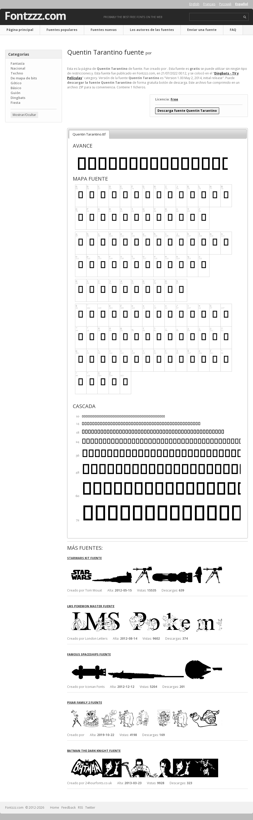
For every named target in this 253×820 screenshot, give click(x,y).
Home (54, 807)
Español (241, 4)
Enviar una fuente (202, 30)
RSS (80, 807)
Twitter (90, 807)
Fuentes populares (61, 30)
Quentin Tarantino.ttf (89, 134)
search (244, 17)
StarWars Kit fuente (84, 558)
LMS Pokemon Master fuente (90, 606)
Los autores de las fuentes (152, 30)
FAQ (233, 30)
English (194, 4)
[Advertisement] (33, 157)
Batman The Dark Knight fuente (94, 751)
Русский (225, 4)
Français (209, 4)
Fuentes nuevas (104, 30)
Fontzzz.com (35, 15)
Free (174, 99)
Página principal (19, 30)
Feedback (68, 807)
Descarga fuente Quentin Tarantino (187, 110)
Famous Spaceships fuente (89, 654)
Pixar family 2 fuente (84, 702)
